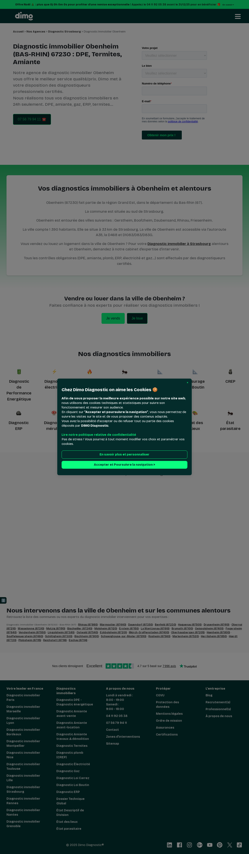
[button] (187, 383)
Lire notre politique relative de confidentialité (99, 435)
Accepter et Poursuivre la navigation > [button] (124, 465)
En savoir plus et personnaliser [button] (124, 455)
